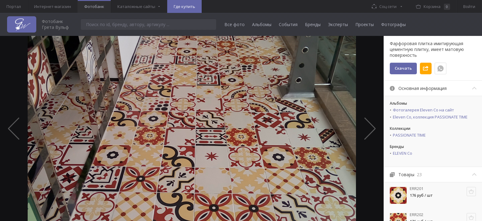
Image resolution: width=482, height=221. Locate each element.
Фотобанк (94, 6)
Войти (469, 6)
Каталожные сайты (136, 6)
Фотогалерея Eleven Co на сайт (423, 110)
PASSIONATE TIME (409, 135)
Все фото (234, 24)
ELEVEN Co (402, 153)
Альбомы (261, 24)
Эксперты (338, 24)
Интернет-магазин (52, 6)
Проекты (364, 24)
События (288, 24)
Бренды (313, 24)
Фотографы (393, 24)
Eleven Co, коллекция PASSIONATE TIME (430, 117)
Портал (13, 6)
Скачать (403, 68)
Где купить (184, 6)
